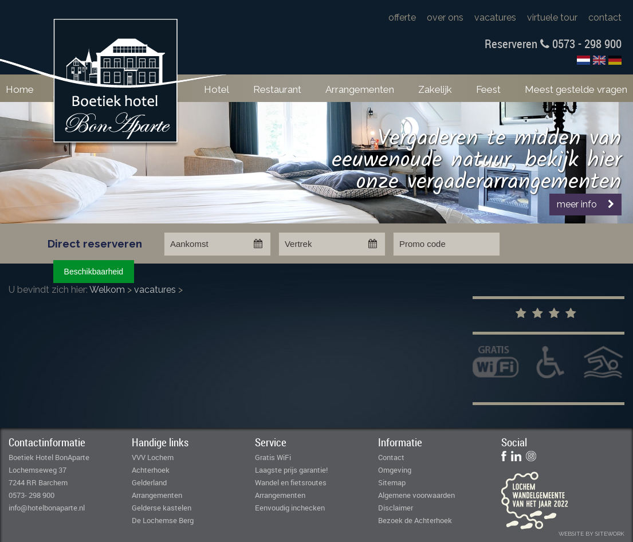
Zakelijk (435, 89)
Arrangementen (359, 89)
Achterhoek (151, 470)
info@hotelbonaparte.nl (47, 507)
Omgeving (394, 470)
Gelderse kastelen (161, 507)
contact (605, 17)
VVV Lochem (153, 457)
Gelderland (149, 482)
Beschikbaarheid (94, 271)
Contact (391, 457)
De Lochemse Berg (163, 520)
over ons (445, 17)
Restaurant (277, 89)
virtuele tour (552, 17)
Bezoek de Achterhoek (415, 520)
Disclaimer (395, 507)
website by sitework (591, 534)
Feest (488, 89)
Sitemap (392, 482)
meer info (585, 204)
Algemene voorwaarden (416, 495)
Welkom (107, 289)
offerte (402, 17)
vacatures (495, 17)
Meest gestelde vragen (576, 89)
